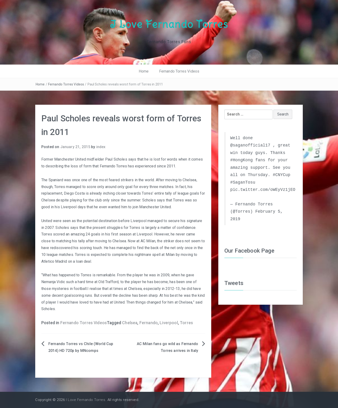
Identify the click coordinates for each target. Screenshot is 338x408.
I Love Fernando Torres (169, 24)
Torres (186, 322)
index (101, 147)
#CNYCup (281, 175)
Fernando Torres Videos (179, 71)
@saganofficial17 (250, 145)
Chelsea (129, 322)
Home (144, 71)
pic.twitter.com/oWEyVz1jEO (262, 189)
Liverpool (169, 322)
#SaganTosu (242, 182)
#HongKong (241, 160)
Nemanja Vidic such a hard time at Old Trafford (80, 282)
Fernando (148, 322)
